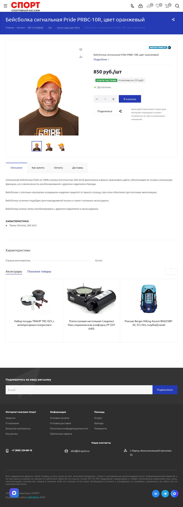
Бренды (99, 423)
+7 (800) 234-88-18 (22, 450)
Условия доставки (60, 423)
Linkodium (33, 497)
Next (174, 272)
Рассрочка (12, 433)
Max (174, 493)
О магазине (12, 423)
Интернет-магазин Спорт (21, 411)
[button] (120, 80)
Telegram (165, 493)
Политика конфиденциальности (69, 428)
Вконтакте (155, 493)
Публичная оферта (61, 433)
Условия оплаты (59, 417)
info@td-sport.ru (80, 450)
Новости (10, 417)
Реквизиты (100, 428)
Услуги (98, 417)
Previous (168, 272)
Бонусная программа (18, 428)
